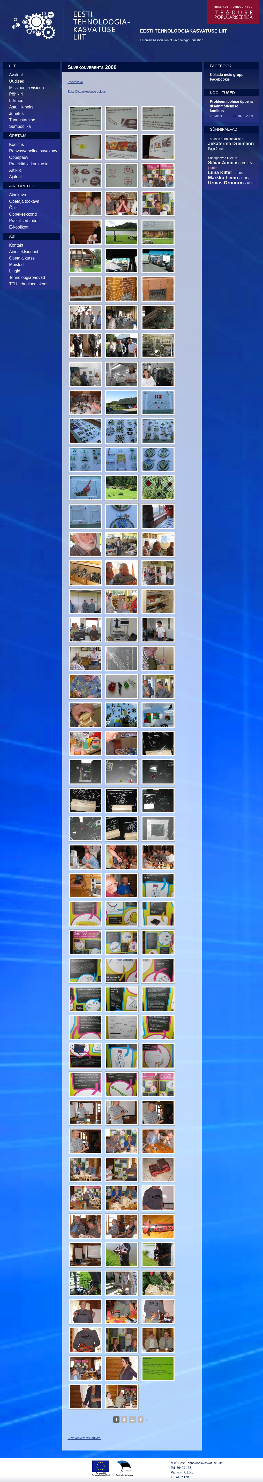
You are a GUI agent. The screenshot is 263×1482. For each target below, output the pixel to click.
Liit (12, 66)
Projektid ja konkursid (28, 164)
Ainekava (17, 195)
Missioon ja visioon (26, 87)
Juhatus (16, 113)
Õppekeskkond (23, 214)
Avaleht (16, 75)
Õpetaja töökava (24, 201)
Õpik (13, 208)
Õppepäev (18, 157)
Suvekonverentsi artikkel (84, 1438)
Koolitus (16, 144)
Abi (12, 236)
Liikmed (16, 100)
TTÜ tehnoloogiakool (28, 284)
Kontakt (16, 245)
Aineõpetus (21, 186)
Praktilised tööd (23, 220)
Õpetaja (17, 135)
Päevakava (75, 82)
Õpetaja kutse (22, 258)
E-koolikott (18, 227)
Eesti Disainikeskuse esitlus (86, 91)
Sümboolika (20, 126)
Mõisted (16, 264)
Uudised (16, 81)
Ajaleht (15, 177)
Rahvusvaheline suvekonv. (33, 151)
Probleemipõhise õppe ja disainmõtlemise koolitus (231, 106)
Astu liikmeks (21, 107)
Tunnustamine (22, 120)
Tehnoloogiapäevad (27, 277)
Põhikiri (15, 94)
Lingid (14, 271)
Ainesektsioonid (23, 251)
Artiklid (15, 170)
